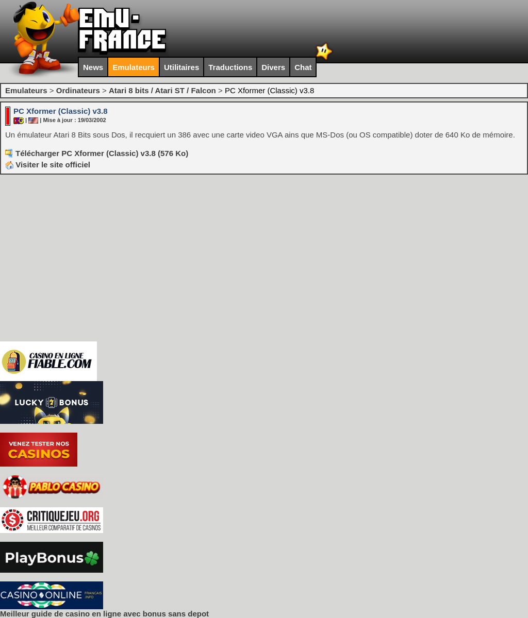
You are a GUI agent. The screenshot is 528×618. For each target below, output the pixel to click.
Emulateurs (133, 67)
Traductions (230, 67)
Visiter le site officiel (47, 164)
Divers (273, 67)
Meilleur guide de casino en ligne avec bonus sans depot (104, 613)
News (93, 67)
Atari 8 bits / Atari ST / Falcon (162, 90)
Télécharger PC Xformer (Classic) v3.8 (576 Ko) (101, 153)
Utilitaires (181, 67)
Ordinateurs (78, 90)
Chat (302, 67)
